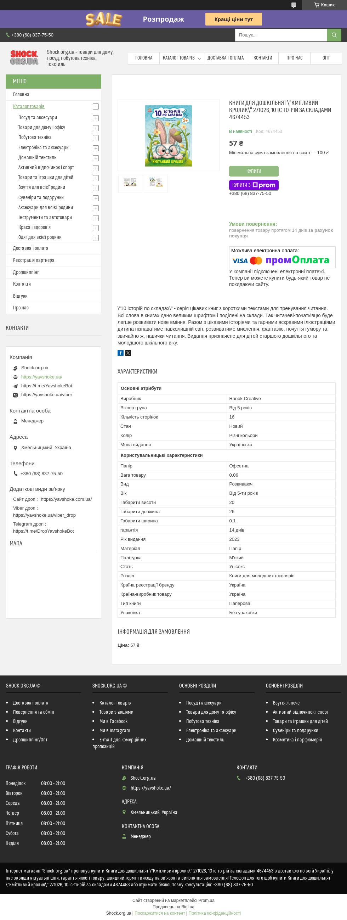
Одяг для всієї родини (40, 237)
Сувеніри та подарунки (41, 198)
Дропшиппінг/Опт (30, 740)
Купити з (253, 185)
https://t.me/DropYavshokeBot (43, 531)
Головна (143, 58)
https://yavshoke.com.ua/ (66, 499)
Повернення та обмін (33, 712)
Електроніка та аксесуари (43, 148)
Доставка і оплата (225, 58)
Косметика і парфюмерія (297, 740)
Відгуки (20, 296)
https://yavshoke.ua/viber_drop (44, 515)
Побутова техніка (35, 137)
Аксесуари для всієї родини (45, 208)
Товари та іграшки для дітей (45, 177)
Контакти (263, 58)
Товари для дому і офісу (41, 127)
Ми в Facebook (113, 721)
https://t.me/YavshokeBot (46, 385)
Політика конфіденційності (215, 913)
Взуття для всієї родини (41, 187)
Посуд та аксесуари (37, 117)
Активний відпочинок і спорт (46, 167)
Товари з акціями (116, 712)
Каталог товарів (179, 58)
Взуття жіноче (286, 703)
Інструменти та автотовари (45, 217)
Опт (326, 58)
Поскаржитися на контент (160, 913)
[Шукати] (334, 35)
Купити (253, 171)
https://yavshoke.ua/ (41, 377)
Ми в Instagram (114, 731)
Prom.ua (207, 900)
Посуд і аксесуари (204, 703)
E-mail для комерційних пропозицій (119, 743)
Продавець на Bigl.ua (173, 906)
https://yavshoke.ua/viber (46, 394)
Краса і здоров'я (34, 227)
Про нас (294, 58)
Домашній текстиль (37, 158)
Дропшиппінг (26, 272)
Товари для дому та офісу (211, 712)
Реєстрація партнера (34, 260)
